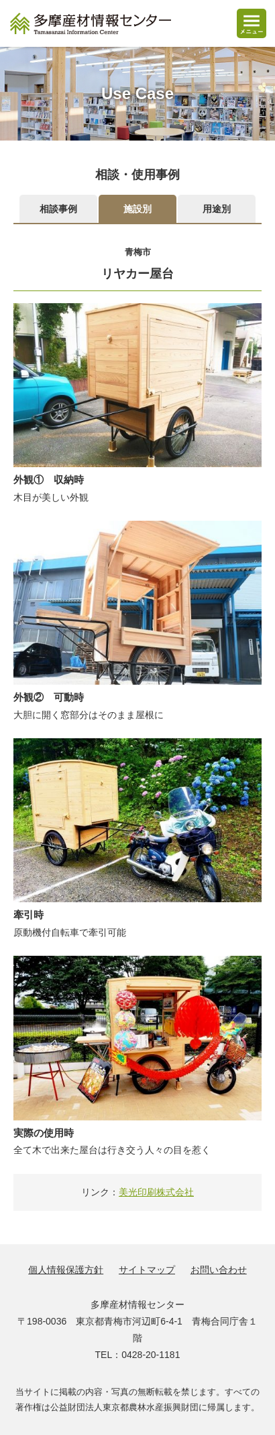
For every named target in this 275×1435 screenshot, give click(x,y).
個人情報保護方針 (65, 1269)
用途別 (217, 208)
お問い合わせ (218, 1269)
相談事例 (58, 208)
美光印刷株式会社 (156, 1192)
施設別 (137, 208)
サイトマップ (147, 1269)
